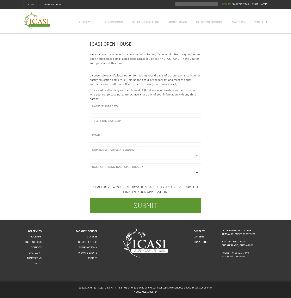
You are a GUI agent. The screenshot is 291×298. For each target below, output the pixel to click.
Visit (255, 3)
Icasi (31, 4)
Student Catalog (145, 22)
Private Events (87, 252)
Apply (264, 3)
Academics (87, 22)
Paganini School (52, 4)
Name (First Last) (105, 106)
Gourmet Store (87, 241)
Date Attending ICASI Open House (116, 166)
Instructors (33, 241)
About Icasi (177, 22)
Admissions (114, 22)
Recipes (92, 258)
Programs (35, 236)
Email (96, 135)
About (38, 263)
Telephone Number (106, 120)
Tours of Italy (88, 247)
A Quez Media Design (145, 291)
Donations (200, 241)
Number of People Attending (113, 149)
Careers (238, 22)
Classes (92, 236)
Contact (260, 22)
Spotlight (35, 252)
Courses (36, 247)
